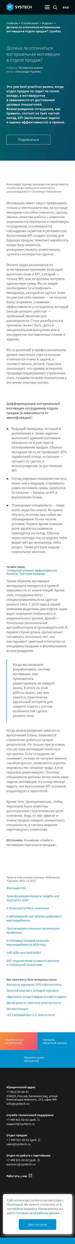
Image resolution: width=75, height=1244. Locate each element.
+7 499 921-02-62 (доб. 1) (23, 1120)
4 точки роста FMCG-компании (27, 908)
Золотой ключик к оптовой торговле (32, 990)
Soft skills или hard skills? (23, 952)
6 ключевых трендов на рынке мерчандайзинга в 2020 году (27, 942)
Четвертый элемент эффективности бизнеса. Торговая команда (31, 572)
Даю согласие (37, 1224)
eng (66, 7)
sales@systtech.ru (18, 1144)
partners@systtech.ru (21, 1164)
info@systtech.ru (17, 1104)
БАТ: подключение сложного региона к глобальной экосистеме (32, 963)
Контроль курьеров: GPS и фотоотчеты (33, 984)
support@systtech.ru (20, 1124)
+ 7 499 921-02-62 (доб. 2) (23, 1140)
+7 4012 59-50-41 (17, 1092)
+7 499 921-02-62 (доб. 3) (23, 1160)
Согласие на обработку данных (37, 1213)
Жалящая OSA (16, 888)
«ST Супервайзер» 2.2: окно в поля (30, 1015)
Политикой (15, 1204)
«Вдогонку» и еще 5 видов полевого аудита (36, 997)
